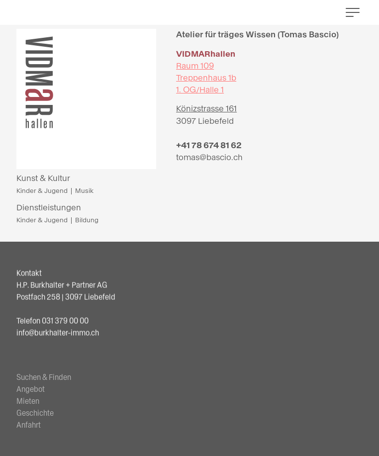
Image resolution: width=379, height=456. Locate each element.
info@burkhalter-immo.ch (57, 333)
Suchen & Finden (43, 382)
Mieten (27, 406)
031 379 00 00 (65, 321)
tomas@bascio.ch (209, 157)
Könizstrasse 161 (206, 108)
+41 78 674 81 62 (209, 145)
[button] (353, 12)
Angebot (30, 394)
